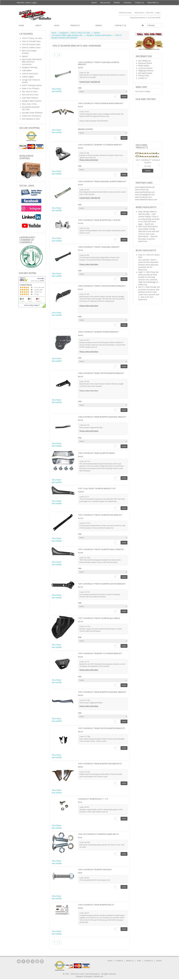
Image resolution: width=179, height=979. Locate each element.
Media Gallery (143, 65)
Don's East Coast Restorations (87, 974)
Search (94, 2)
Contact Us (139, 2)
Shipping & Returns (146, 70)
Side (80, 88)
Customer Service (145, 68)
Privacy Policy (143, 75)
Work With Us (153, 2)
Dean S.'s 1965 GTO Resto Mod (149, 256)
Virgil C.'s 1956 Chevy (146, 272)
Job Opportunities (145, 73)
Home (21, 25)
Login (34, 2)
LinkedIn (19, 961)
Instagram (42, 961)
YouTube (28, 961)
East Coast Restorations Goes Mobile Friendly (148, 227)
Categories (63, 33)
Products (75, 25)
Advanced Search (145, 63)
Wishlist (117, 2)
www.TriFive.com (142, 189)
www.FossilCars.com (143, 197)
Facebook (23, 961)
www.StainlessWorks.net (145, 187)
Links (139, 960)
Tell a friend (56, 89)
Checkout (127, 2)
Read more (149, 224)
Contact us (120, 25)
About (39, 25)
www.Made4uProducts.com (146, 199)
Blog (56, 25)
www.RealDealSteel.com (145, 192)
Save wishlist (57, 91)
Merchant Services (31, 140)
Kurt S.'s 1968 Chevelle (147, 287)
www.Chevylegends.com (145, 194)
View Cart (150, 12)
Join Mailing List (144, 60)
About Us (130, 960)
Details (148, 170)
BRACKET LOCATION (85, 129)
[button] (137, 163)
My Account (105, 2)
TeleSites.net (98, 976)
